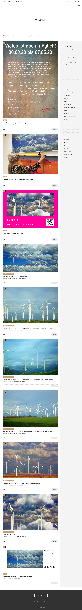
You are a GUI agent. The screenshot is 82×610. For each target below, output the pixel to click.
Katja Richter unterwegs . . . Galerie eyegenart (16, 123)
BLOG (26, 5)
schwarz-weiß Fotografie (69, 125)
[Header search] (74, 5)
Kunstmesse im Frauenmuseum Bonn (13, 233)
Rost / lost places (68, 122)
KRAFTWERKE (67, 104)
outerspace (66, 113)
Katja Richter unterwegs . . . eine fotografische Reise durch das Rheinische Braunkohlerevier (28, 328)
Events (65, 101)
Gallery (21, 5)
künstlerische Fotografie (69, 107)
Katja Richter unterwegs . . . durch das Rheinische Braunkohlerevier (21, 483)
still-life (66, 134)
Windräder (66, 157)
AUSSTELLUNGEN (33, 5)
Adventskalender (67, 80)
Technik (66, 142)
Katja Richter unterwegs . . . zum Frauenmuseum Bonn (18, 179)
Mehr (4, 129)
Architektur (66, 86)
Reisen (65, 119)
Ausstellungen (67, 95)
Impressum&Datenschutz (24, 7)
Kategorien (13, 35)
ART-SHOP (42, 5)
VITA (48, 5)
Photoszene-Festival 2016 (70, 116)
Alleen (65, 83)
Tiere (65, 145)
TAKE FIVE (66, 139)
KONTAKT (53, 5)
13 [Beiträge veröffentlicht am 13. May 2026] (68, 60)
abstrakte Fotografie (68, 78)
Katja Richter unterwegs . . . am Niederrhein (15, 276)
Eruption (66, 98)
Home (35, 31)
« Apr (64, 67)
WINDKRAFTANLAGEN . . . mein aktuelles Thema (16, 535)
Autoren (31, 35)
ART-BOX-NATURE (68, 92)
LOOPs (65, 110)
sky (65, 131)
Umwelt (66, 148)
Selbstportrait (67, 128)
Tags (22, 35)
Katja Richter (13, 124)
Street (65, 136)
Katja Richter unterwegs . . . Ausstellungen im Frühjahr (18, 576)
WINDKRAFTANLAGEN (69, 154)
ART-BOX (66, 89)
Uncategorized (67, 151)
